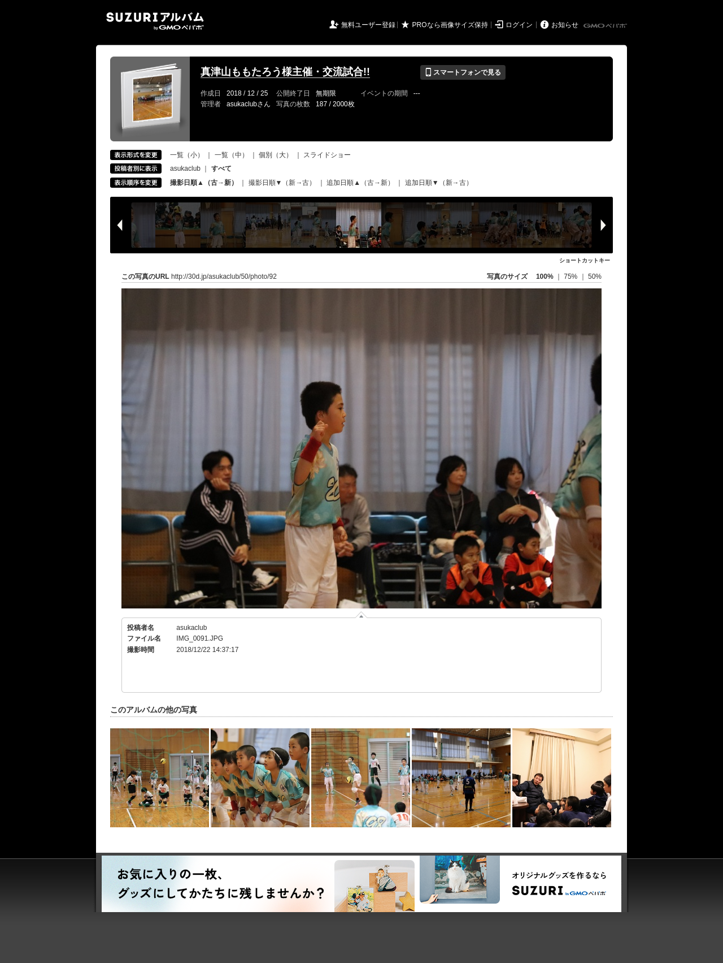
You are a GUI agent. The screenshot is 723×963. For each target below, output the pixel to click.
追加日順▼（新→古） (439, 183)
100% (544, 276)
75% (571, 276)
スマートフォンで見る (463, 72)
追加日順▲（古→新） (360, 183)
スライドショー (327, 155)
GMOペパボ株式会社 (606, 26)
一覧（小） (187, 155)
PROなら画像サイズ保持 (450, 25)
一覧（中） (232, 155)
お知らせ (564, 25)
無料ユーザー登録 (368, 25)
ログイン (519, 25)
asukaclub (185, 168)
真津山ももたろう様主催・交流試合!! (285, 71)
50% (595, 276)
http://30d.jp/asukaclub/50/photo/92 (224, 276)
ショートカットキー (584, 260)
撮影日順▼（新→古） (282, 183)
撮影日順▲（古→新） (204, 183)
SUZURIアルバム (155, 21)
